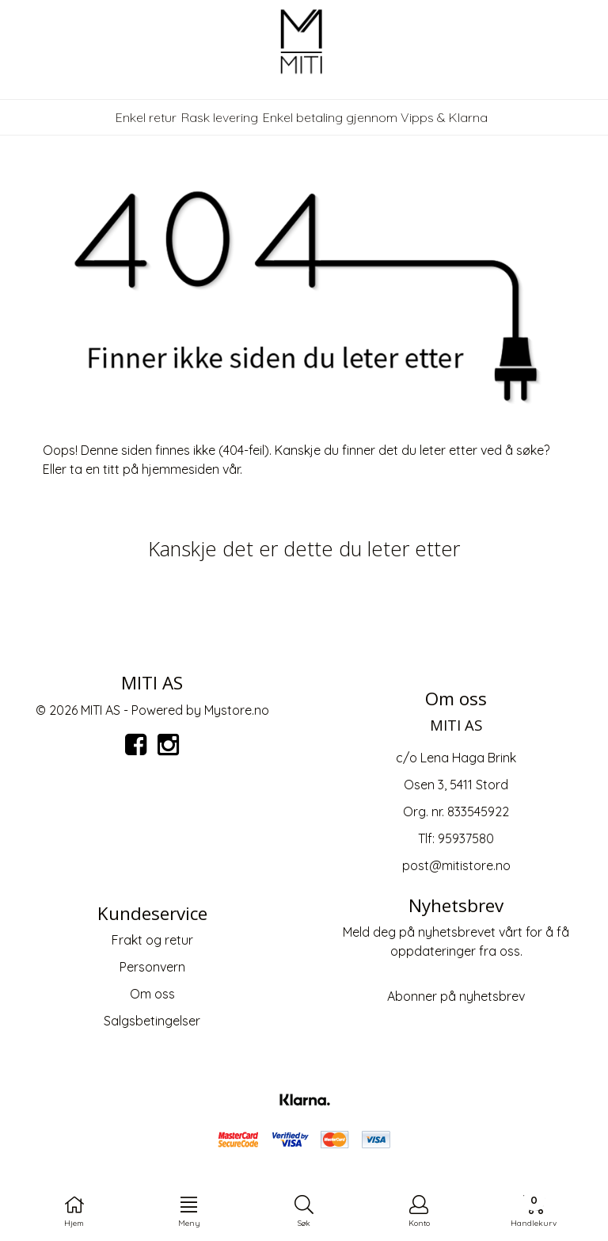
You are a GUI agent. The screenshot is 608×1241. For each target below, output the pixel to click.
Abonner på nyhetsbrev (456, 996)
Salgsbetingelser (152, 1021)
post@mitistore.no (456, 865)
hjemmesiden (180, 469)
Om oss (152, 994)
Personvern (152, 967)
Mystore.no (236, 710)
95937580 (466, 838)
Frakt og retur (152, 940)
